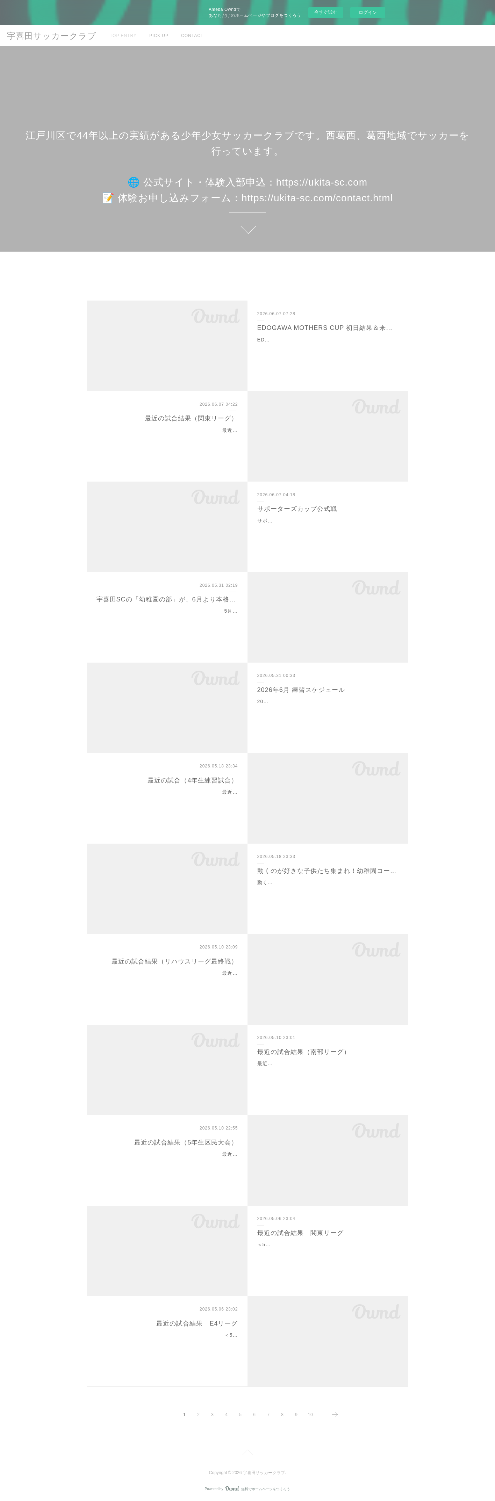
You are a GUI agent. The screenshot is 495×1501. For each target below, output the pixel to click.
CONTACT (192, 35)
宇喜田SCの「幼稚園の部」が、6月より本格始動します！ (167, 599)
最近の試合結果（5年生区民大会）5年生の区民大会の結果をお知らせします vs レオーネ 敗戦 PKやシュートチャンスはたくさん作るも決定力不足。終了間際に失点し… (168, 1162)
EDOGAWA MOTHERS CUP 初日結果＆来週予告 (328, 327)
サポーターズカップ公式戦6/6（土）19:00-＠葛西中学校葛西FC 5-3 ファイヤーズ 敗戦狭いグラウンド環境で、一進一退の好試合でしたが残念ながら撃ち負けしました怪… (328, 529)
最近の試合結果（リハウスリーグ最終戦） (175, 961)
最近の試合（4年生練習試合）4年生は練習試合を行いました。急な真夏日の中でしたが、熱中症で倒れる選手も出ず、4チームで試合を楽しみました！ (169, 800)
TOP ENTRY (123, 35)
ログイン (368, 12)
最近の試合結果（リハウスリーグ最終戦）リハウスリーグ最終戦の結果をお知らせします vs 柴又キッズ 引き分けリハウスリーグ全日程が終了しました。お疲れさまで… (169, 981)
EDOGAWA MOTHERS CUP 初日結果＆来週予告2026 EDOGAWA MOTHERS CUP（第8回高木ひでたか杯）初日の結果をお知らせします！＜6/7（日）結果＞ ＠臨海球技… (327, 348)
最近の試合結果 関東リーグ (300, 1232)
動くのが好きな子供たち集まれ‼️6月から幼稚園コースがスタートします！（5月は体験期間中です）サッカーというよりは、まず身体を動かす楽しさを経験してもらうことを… (327, 891)
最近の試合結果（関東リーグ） (191, 418)
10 (310, 1414)
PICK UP (158, 35)
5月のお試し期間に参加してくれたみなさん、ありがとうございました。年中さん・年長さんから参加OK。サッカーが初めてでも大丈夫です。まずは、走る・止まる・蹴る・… (168, 619)
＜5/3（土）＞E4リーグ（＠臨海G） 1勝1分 (183, 1335)
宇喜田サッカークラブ (51, 36)
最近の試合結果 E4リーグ (197, 1323)
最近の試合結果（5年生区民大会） (186, 1142)
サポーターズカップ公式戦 (297, 508)
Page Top (247, 1453)
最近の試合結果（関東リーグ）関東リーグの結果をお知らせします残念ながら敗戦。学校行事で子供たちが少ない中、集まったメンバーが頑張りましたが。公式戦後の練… (169, 438)
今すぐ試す (325, 12)
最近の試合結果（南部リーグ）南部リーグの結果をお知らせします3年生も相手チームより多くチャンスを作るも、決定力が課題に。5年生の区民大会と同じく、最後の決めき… (327, 1072)
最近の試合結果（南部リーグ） (303, 1051)
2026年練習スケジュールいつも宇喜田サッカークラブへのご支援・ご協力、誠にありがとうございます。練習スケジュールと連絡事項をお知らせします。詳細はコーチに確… (326, 710)
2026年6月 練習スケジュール (301, 689)
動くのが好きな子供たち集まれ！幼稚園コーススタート (328, 870)
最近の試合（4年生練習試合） (193, 780)
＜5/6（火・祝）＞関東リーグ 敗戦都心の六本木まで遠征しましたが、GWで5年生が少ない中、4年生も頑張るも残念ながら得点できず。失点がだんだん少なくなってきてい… (328, 1253)
